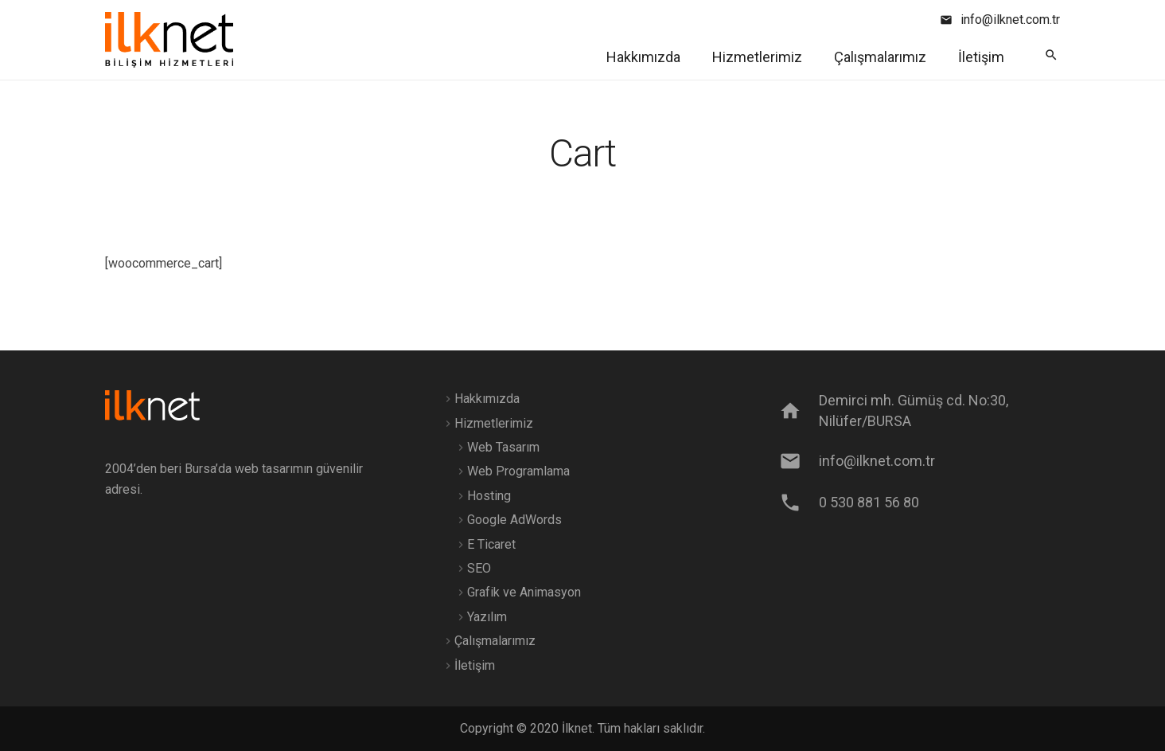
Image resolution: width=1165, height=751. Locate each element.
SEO (479, 568)
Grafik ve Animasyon (524, 592)
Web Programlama (518, 471)
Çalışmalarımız (495, 640)
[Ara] (1051, 55)
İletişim (474, 665)
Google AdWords (514, 519)
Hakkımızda (487, 398)
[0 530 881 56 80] (797, 502)
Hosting (489, 495)
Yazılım (487, 616)
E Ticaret (491, 544)
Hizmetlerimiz (493, 423)
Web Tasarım (503, 447)
